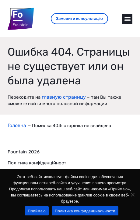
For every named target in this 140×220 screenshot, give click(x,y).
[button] (127, 19)
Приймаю (37, 211)
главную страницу (64, 97)
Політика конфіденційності (38, 163)
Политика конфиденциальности (85, 211)
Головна (17, 125)
